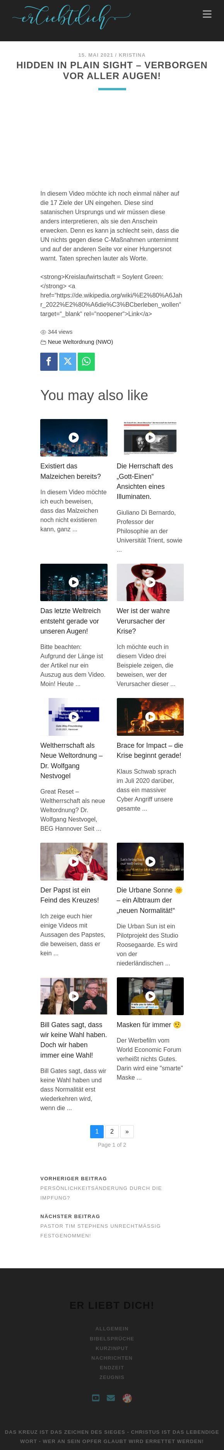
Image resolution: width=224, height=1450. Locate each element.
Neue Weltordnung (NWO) (80, 342)
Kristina (132, 55)
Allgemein (112, 1329)
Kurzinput (112, 1348)
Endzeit (112, 1368)
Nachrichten (112, 1358)
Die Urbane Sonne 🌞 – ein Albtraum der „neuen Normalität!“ (150, 900)
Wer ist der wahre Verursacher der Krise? (143, 621)
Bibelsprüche (112, 1339)
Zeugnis (112, 1377)
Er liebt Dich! (112, 1305)
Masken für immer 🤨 (149, 1025)
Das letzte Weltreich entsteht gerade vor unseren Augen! (70, 621)
